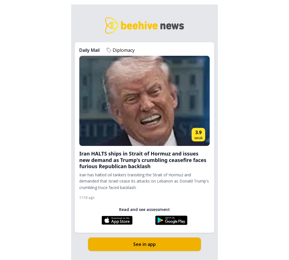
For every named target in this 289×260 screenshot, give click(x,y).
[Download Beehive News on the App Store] (117, 220)
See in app (144, 244)
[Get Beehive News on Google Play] (171, 220)
